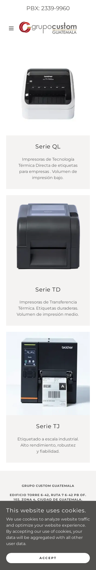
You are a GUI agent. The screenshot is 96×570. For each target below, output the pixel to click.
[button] (12, 28)
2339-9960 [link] (55, 8)
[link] (48, 28)
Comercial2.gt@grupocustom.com (48, 518)
